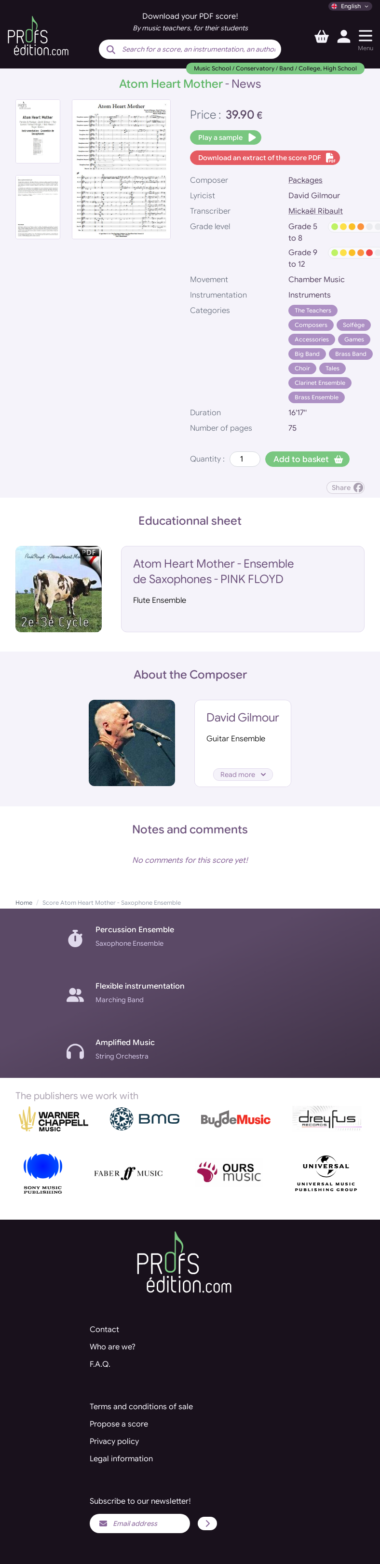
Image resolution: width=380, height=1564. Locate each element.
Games (354, 339)
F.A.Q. (100, 1364)
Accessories (312, 339)
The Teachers (313, 310)
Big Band (307, 353)
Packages (305, 180)
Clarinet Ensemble (320, 382)
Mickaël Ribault (315, 211)
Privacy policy (114, 1441)
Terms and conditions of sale (141, 1407)
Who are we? (113, 1347)
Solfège (354, 324)
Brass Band (350, 353)
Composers (311, 324)
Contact (104, 1329)
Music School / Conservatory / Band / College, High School (275, 68)
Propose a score (119, 1424)
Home (23, 902)
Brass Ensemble (317, 397)
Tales (332, 368)
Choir (302, 368)
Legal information (121, 1459)
